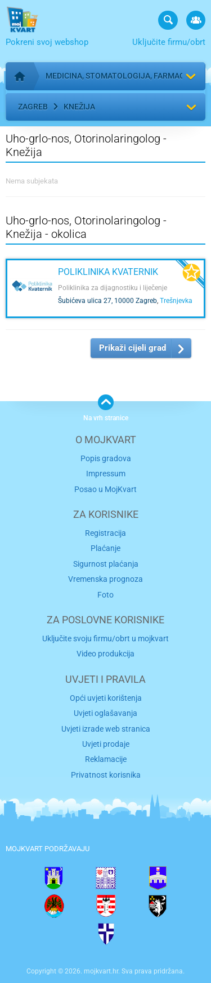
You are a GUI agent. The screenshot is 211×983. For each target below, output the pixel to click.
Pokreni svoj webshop (47, 42)
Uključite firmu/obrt (168, 42)
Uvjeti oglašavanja (105, 713)
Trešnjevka (176, 301)
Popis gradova (105, 458)
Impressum (105, 473)
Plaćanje (105, 548)
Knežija (79, 106)
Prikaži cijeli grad (132, 348)
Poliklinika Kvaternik (108, 272)
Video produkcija (105, 653)
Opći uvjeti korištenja (106, 697)
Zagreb (33, 106)
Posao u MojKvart (105, 489)
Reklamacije (106, 759)
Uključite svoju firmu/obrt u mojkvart (105, 638)
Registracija (105, 533)
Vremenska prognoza (105, 579)
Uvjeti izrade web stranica (105, 728)
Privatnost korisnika (106, 774)
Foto (105, 594)
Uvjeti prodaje (105, 743)
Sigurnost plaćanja (105, 563)
